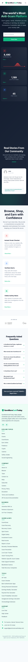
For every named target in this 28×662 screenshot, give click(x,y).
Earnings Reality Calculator (9, 589)
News (3, 433)
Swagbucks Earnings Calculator (11, 599)
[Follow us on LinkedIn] (6, 424)
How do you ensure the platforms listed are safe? (12, 358)
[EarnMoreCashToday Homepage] (13, 410)
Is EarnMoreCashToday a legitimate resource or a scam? (13, 345)
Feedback (4, 616)
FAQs (3, 479)
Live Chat (4, 610)
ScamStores (5, 439)
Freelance (4, 445)
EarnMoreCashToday (19, 636)
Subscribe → (8, 281)
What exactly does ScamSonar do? (12, 351)
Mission (4, 470)
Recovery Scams (6, 528)
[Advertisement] (14, 124)
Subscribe (4, 482)
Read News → (8, 307)
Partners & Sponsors (7, 509)
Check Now (14, 39)
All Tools (4, 577)
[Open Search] (25, 3)
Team (3, 473)
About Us (4, 467)
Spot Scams (5, 531)
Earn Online (5, 442)
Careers (4, 485)
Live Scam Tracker (7, 552)
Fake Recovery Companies (9, 568)
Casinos (4, 451)
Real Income (5, 540)
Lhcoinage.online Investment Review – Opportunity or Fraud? (13, 190)
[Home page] (13, 3)
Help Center (5, 613)
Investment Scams (7, 537)
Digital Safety (5, 534)
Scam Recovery (6, 525)
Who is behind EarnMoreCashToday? (13, 383)
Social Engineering (7, 457)
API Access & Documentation (10, 498)
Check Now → (8, 253)
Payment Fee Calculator (8, 592)
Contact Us (5, 476)
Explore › (5, 98)
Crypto (4, 448)
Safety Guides (6, 454)
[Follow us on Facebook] (3, 424)
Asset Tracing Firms (7, 555)
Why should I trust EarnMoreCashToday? (9, 377)
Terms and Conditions (8, 495)
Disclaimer (5, 491)
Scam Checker (6, 580)
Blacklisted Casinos (7, 564)
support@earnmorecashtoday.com (14, 628)
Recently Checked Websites (10, 546)
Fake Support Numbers (8, 561)
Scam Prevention (6, 549)
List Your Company (7, 512)
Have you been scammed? (14, 392)
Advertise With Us (7, 506)
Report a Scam (6, 543)
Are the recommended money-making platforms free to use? (11, 364)
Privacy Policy (6, 488)
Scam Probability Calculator (9, 596)
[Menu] (2, 3)
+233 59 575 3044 (9, 625)
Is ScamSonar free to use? (10, 371)
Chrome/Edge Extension (8, 602)
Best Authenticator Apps (9, 583)
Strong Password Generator (9, 586)
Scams (4, 436)
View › (4, 59)
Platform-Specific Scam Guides (10, 558)
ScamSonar (5, 522)
